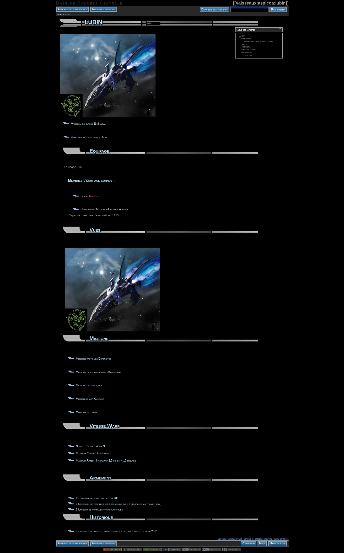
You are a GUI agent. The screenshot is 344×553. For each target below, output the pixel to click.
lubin (67, 14)
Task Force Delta (96, 137)
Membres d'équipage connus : (259, 41)
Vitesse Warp (248, 49)
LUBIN (242, 35)
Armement (247, 52)
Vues (244, 44)
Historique (247, 55)
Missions (246, 46)
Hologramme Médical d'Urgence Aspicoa (104, 209)
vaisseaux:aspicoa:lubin (260, 3)
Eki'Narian (100, 123)
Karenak (94, 196)
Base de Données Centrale (89, 3)
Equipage (246, 38)
